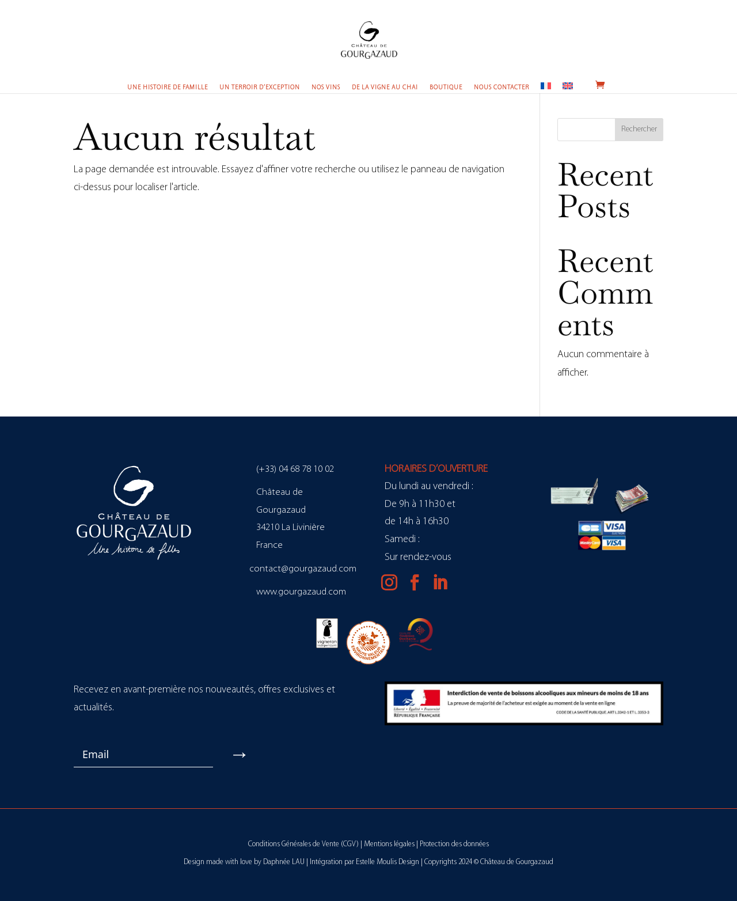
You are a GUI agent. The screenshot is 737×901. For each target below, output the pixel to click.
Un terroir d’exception (259, 88)
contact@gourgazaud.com (302, 569)
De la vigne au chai (385, 88)
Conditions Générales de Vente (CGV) (303, 844)
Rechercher (639, 129)
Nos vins (325, 88)
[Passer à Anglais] (568, 87)
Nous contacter (501, 88)
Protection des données (454, 844)
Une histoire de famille (167, 88)
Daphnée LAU (284, 862)
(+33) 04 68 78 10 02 (295, 469)
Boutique (446, 88)
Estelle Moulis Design (387, 862)
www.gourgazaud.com (301, 592)
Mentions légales (389, 844)
